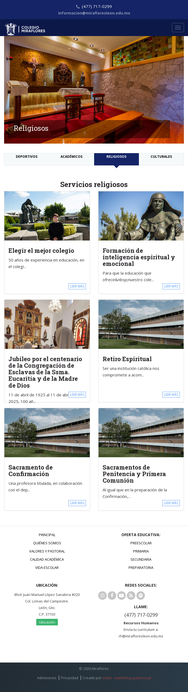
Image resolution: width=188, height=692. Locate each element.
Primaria (141, 551)
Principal (47, 534)
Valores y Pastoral (47, 551)
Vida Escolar (47, 567)
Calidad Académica (47, 559)
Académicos (71, 156)
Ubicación (47, 622)
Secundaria (140, 559)
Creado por (117, 678)
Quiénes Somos (47, 542)
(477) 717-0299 (141, 614)
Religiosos (116, 156)
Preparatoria (141, 567)
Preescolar (141, 542)
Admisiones (46, 678)
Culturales (161, 156)
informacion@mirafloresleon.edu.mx (94, 13)
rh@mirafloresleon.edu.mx (141, 636)
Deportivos (26, 156)
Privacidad (69, 678)
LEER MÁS (77, 286)
